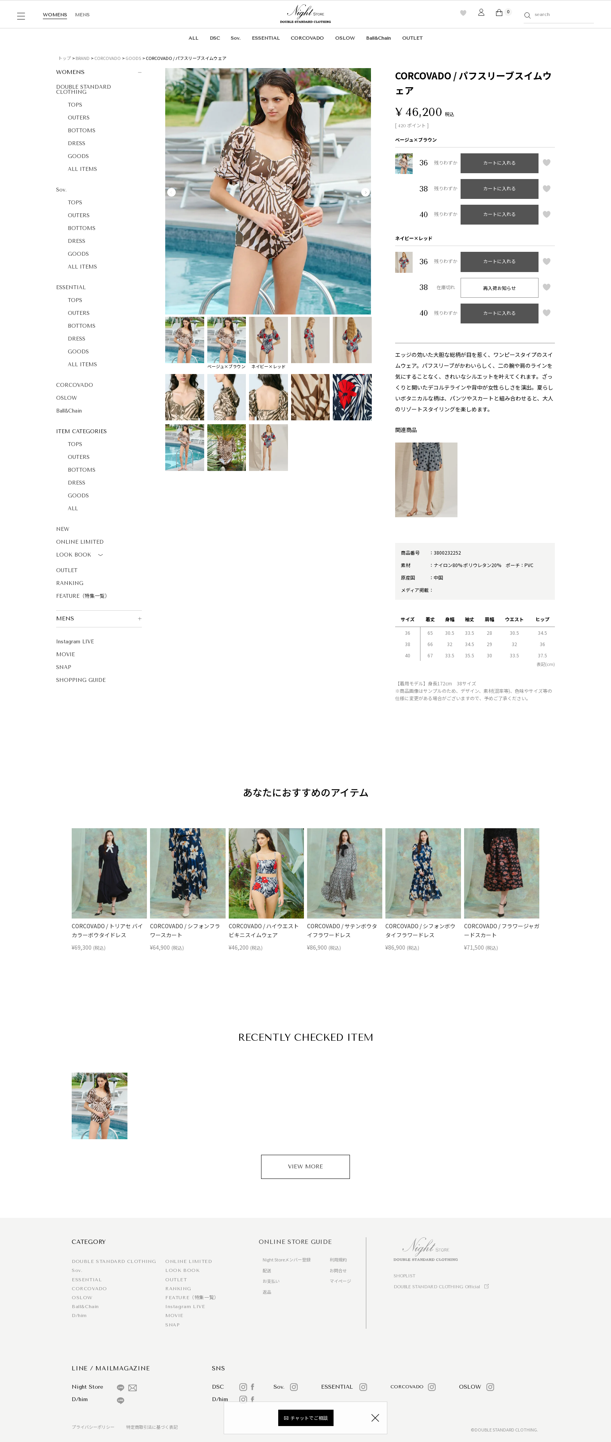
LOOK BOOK (81, 555)
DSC (215, 38)
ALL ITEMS (82, 169)
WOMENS (55, 15)
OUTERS (79, 118)
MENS (82, 15)
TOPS (75, 105)
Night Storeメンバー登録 (287, 1259)
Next (365, 192)
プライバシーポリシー (93, 1427)
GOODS (133, 58)
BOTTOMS (81, 130)
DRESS (76, 143)
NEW (62, 529)
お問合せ (338, 1270)
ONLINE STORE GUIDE (295, 1241)
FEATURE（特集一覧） (83, 596)
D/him (79, 1315)
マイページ (340, 1281)
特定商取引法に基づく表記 (152, 1427)
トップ (64, 58)
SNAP (63, 667)
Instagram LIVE (75, 642)
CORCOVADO (307, 38)
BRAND (83, 58)
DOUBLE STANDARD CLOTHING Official (437, 1286)
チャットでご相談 (309, 1417)
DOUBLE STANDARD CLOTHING (83, 89)
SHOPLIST (404, 1276)
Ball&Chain (378, 38)
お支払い (271, 1281)
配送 (267, 1270)
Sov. (235, 38)
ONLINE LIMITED (80, 542)
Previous (171, 192)
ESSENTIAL (266, 38)
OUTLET (412, 38)
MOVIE (65, 654)
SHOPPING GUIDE (81, 680)
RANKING (69, 583)
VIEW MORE (305, 1166)
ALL (193, 38)
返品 (267, 1292)
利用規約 (338, 1259)
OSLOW (345, 38)
